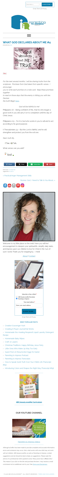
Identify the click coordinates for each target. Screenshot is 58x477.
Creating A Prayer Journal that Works (19, 329)
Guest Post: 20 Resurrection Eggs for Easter (22, 352)
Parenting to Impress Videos (29, 442)
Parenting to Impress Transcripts (17, 359)
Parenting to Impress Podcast (16, 355)
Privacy (44, 8)
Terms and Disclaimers (46, 474)
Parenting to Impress (29, 21)
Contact (32, 256)
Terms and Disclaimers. (40, 464)
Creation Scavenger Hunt (15, 326)
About (25, 256)
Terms (39, 8)
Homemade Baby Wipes (15, 338)
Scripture (11, 171)
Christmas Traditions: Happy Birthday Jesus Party (24, 345)
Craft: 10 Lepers (11, 342)
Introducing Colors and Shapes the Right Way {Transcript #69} (29, 368)
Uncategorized (12, 169)
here (17, 101)
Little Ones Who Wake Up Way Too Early (21, 349)
